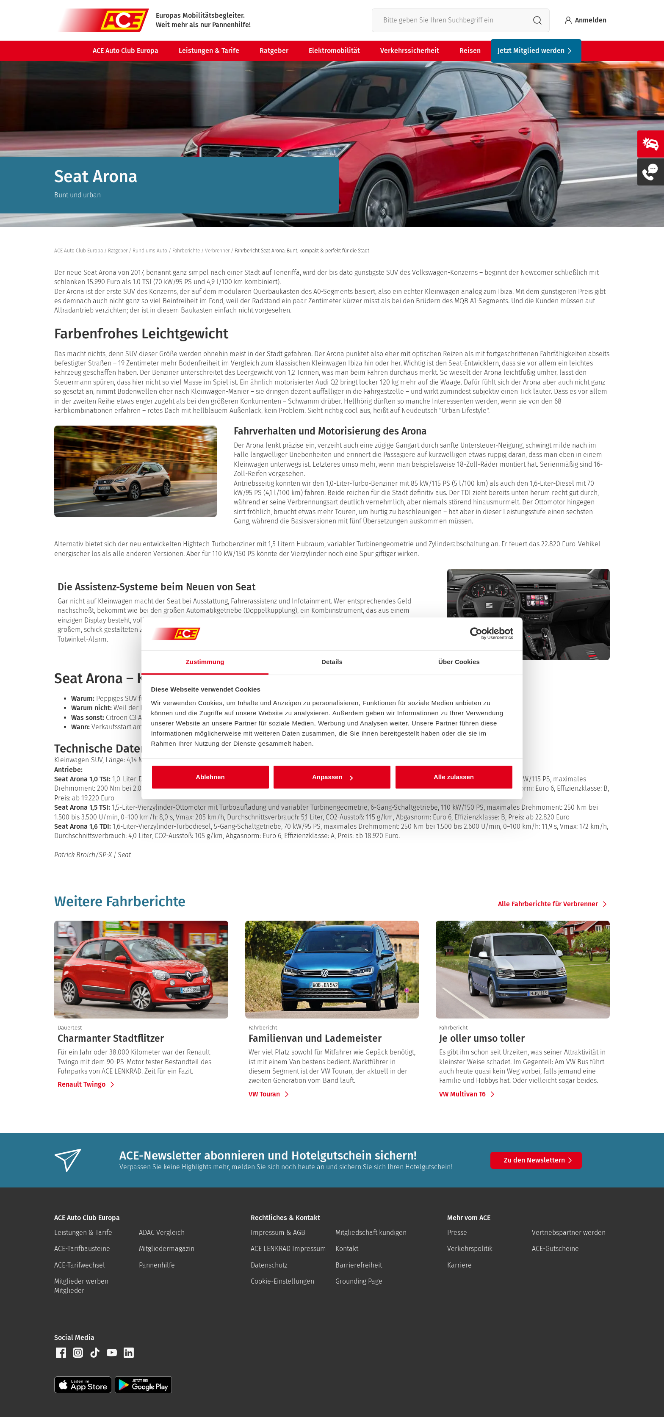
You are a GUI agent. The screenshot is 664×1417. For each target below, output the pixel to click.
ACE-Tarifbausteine (82, 1249)
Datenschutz (269, 1265)
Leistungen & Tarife (209, 51)
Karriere (459, 1265)
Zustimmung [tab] (205, 661)
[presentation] (141, 1039)
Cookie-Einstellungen (282, 1281)
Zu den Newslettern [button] (539, 1160)
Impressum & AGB (278, 1233)
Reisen (470, 51)
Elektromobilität (334, 51)
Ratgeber (274, 51)
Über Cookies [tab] (459, 661)
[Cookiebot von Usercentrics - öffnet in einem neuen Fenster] (476, 634)
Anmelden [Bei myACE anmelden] (584, 20)
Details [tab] (332, 661)
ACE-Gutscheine (555, 1249)
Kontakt (346, 1249)
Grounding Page (358, 1281)
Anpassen (332, 776)
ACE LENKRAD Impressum (288, 1249)
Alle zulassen (454, 776)
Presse (457, 1233)
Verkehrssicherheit (409, 51)
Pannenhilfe (157, 1265)
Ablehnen (210, 776)
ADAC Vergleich (162, 1233)
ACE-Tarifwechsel (79, 1265)
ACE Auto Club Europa (125, 51)
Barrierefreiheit (358, 1265)
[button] (61, 1352)
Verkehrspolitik (469, 1249)
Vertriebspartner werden (569, 1233)
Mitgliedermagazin (166, 1249)
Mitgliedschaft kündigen (371, 1233)
